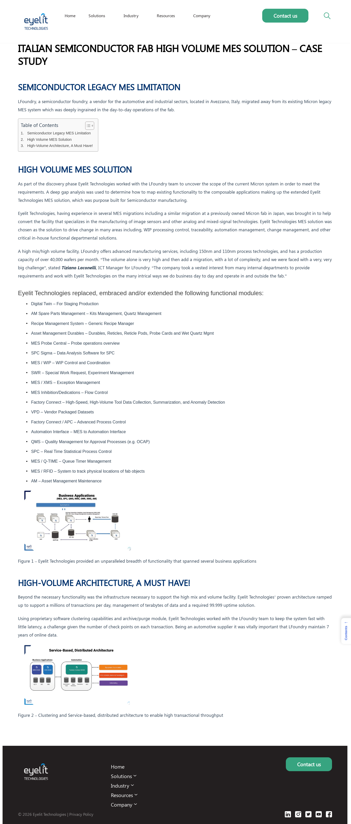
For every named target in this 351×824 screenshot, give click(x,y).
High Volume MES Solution (49, 139)
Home (70, 15)
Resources (166, 15)
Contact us (285, 15)
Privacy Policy (81, 814)
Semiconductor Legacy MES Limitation (59, 133)
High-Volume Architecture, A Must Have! (60, 146)
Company (201, 15)
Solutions (97, 15)
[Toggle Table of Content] (87, 125)
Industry (131, 15)
